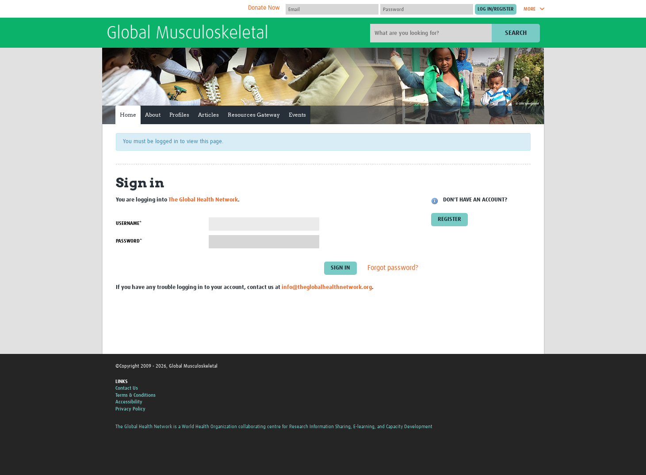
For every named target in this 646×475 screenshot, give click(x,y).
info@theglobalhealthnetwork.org (327, 287)
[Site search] (432, 33)
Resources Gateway (254, 114)
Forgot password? (392, 268)
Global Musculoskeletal (187, 33)
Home (128, 114)
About (153, 114)
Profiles (179, 114)
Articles (208, 114)
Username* (128, 223)
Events (297, 114)
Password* (129, 241)
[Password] (426, 9)
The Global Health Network (172, 9)
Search (516, 33)
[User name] (332, 9)
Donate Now (264, 8)
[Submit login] (495, 9)
